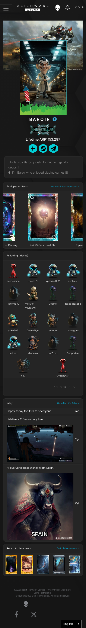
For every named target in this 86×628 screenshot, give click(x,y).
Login (79, 7)
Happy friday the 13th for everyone (29, 411)
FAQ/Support (20, 590)
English (68, 623)
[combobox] (71, 624)
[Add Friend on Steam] (43, 148)
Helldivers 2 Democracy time (25, 419)
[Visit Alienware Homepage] (25, 604)
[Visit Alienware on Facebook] (16, 615)
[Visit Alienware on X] (33, 615)
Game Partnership (42, 593)
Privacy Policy (53, 590)
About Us (66, 590)
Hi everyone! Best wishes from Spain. (30, 467)
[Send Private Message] (53, 148)
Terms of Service (37, 590)
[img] (59, 8)
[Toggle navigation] (6, 8)
